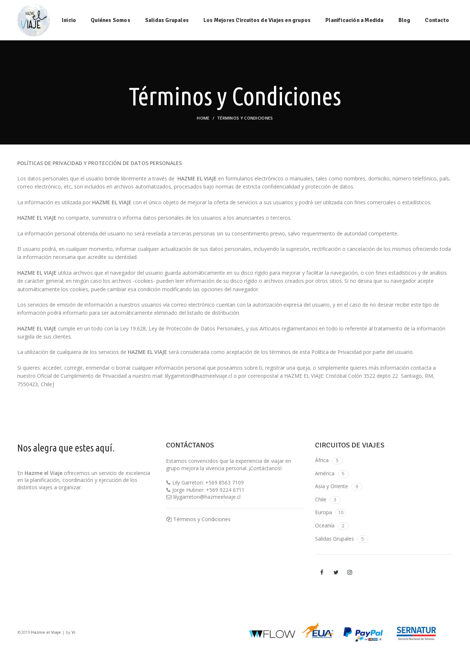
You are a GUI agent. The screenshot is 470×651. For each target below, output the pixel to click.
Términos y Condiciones (202, 519)
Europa (323, 512)
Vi (73, 632)
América (325, 473)
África (322, 460)
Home (203, 118)
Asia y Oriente (331, 486)
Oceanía (325, 525)
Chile (320, 499)
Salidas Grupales (334, 538)
